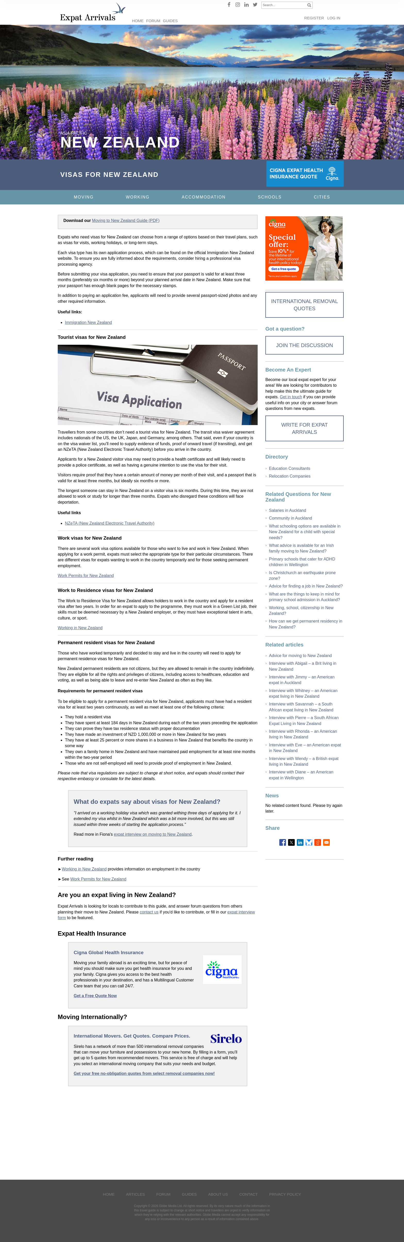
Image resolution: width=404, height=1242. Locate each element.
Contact (248, 1194)
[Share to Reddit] (317, 842)
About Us (218, 1194)
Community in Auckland (290, 518)
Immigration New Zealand (88, 322)
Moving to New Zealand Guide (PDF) (125, 220)
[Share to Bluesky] (309, 842)
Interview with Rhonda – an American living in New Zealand (303, 734)
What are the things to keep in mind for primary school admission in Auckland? (304, 597)
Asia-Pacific (73, 133)
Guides (170, 21)
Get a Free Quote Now (95, 996)
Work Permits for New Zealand (86, 575)
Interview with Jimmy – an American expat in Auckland (301, 680)
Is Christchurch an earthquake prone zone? (302, 576)
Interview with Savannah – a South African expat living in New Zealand (301, 707)
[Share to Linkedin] (300, 842)
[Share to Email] (326, 842)
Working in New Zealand (80, 628)
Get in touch (291, 397)
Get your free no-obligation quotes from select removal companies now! (144, 1073)
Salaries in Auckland (287, 510)
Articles (135, 1194)
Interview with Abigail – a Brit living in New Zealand (302, 666)
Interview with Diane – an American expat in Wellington (301, 775)
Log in (333, 18)
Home (138, 21)
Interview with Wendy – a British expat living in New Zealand (304, 761)
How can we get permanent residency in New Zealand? (305, 624)
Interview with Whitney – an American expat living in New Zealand (303, 693)
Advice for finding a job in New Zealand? (306, 586)
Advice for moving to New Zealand (300, 655)
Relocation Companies (289, 476)
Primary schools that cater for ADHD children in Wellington (302, 562)
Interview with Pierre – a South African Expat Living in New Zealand (304, 720)
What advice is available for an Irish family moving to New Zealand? (301, 548)
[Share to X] (291, 842)
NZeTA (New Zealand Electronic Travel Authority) (109, 523)
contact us (149, 912)
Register (314, 18)
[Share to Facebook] (282, 842)
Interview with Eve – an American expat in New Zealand (305, 748)
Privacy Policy (285, 1194)
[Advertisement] (157, 1132)
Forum (153, 21)
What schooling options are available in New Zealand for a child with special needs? (305, 532)
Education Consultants (289, 468)
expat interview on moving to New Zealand (153, 834)
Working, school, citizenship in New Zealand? (301, 611)
